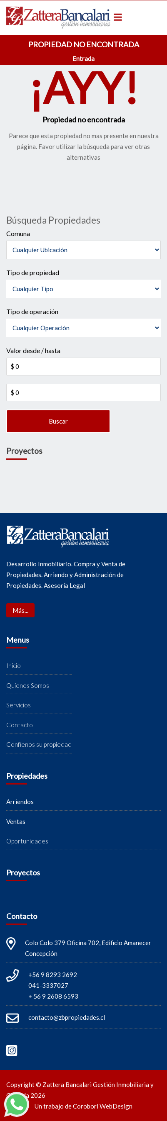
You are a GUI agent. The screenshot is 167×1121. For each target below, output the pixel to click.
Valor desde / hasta (33, 350)
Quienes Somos (27, 685)
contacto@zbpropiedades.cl (66, 1017)
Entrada (83, 58)
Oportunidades (27, 841)
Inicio (13, 665)
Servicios (18, 705)
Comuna (18, 233)
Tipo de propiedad (32, 272)
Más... (20, 610)
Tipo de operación (32, 311)
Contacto (19, 725)
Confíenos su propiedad (39, 744)
